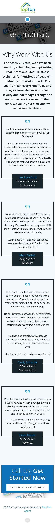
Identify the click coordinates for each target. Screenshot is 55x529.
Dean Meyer (27, 435)
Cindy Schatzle (27, 362)
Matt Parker (27, 255)
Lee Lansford (27, 177)
